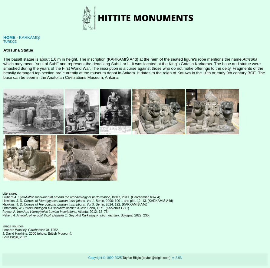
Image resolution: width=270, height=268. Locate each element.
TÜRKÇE (10, 41)
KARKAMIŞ (29, 37)
